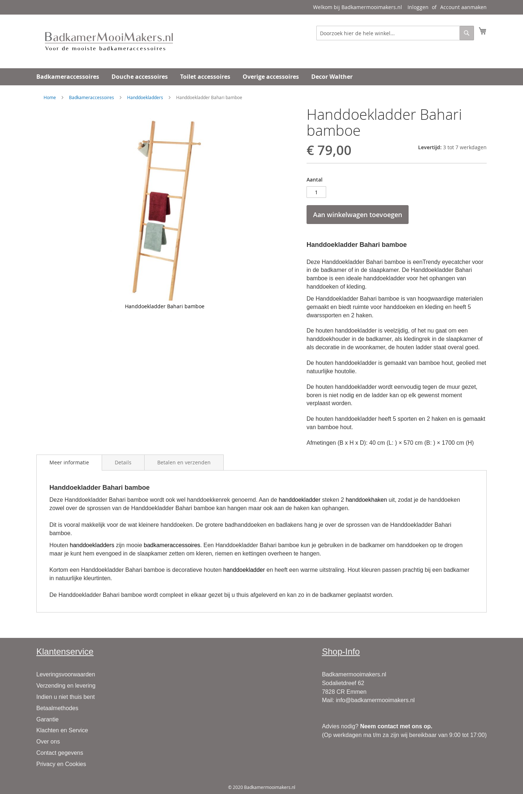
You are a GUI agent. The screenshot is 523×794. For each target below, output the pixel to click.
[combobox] (395, 33)
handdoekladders (92, 545)
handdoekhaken (366, 500)
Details (123, 462)
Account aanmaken (463, 7)
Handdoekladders (145, 97)
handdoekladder (300, 500)
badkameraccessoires (172, 545)
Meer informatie (69, 462)
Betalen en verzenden (184, 462)
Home (50, 97)
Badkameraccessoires (91, 97)
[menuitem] (68, 76)
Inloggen (418, 7)
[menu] (261, 76)
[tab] (69, 463)
